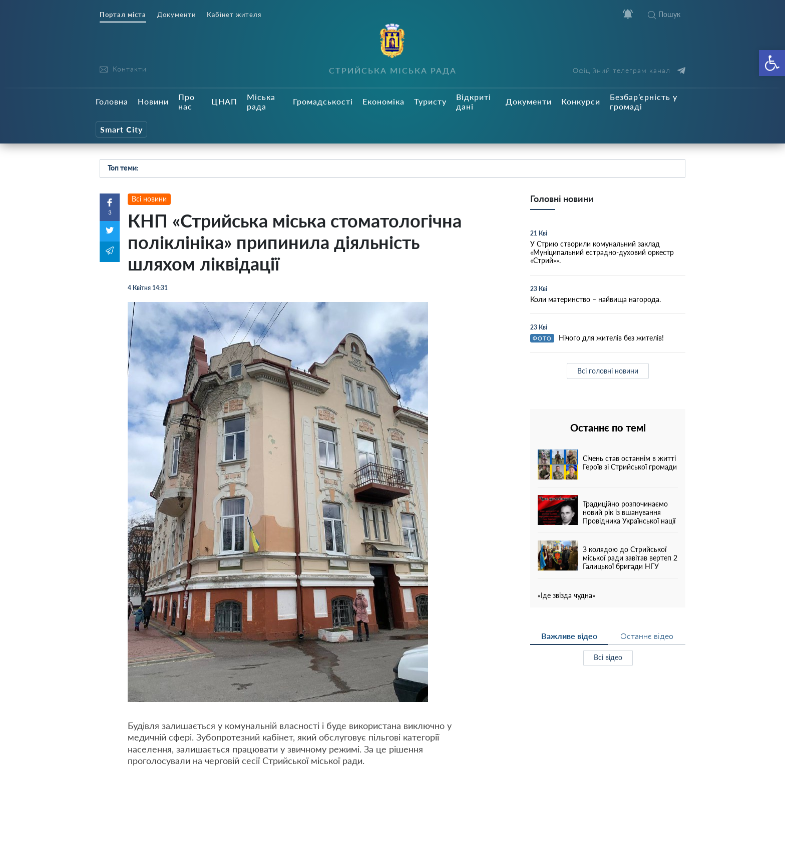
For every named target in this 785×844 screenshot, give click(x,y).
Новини (153, 101)
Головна (112, 101)
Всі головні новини (607, 370)
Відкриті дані (473, 101)
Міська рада (261, 101)
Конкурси (580, 101)
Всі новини (149, 198)
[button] (772, 63)
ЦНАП (224, 101)
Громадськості (323, 101)
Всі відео (608, 657)
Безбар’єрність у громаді (643, 101)
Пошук (664, 14)
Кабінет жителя (234, 14)
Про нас (186, 101)
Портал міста (123, 14)
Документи (176, 14)
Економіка (383, 101)
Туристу (430, 101)
